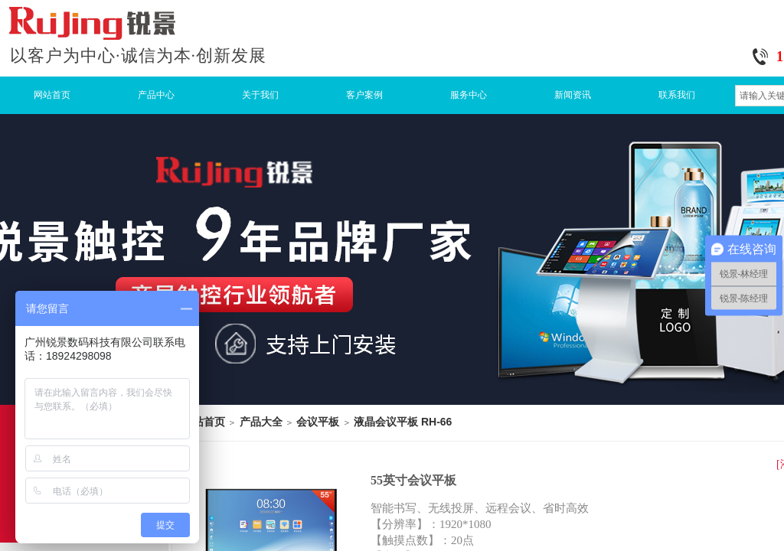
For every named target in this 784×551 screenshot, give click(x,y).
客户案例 (364, 95)
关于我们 (260, 95)
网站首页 (52, 95)
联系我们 (676, 95)
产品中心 (156, 95)
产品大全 (261, 422)
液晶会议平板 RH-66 (403, 422)
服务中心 (468, 95)
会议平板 (317, 422)
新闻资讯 (572, 95)
